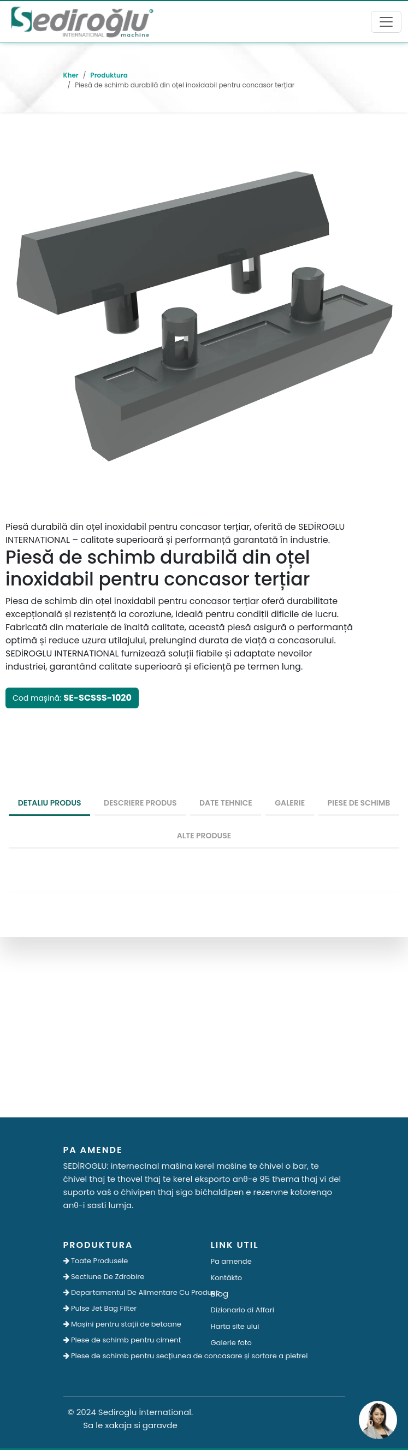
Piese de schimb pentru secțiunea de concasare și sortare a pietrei (130, 1356)
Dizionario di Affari (242, 1310)
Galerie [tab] (290, 802)
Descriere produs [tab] (140, 802)
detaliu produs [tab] (49, 802)
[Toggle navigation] (386, 22)
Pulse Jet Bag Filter (100, 1308)
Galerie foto (231, 1342)
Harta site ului (235, 1326)
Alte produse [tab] (204, 835)
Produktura (108, 75)
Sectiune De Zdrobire (104, 1276)
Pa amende (231, 1261)
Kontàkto (227, 1278)
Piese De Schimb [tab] (359, 802)
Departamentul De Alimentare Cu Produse (130, 1292)
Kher (71, 75)
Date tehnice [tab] (225, 802)
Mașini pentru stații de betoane (122, 1324)
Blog (220, 1293)
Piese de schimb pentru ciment (122, 1340)
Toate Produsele (95, 1261)
